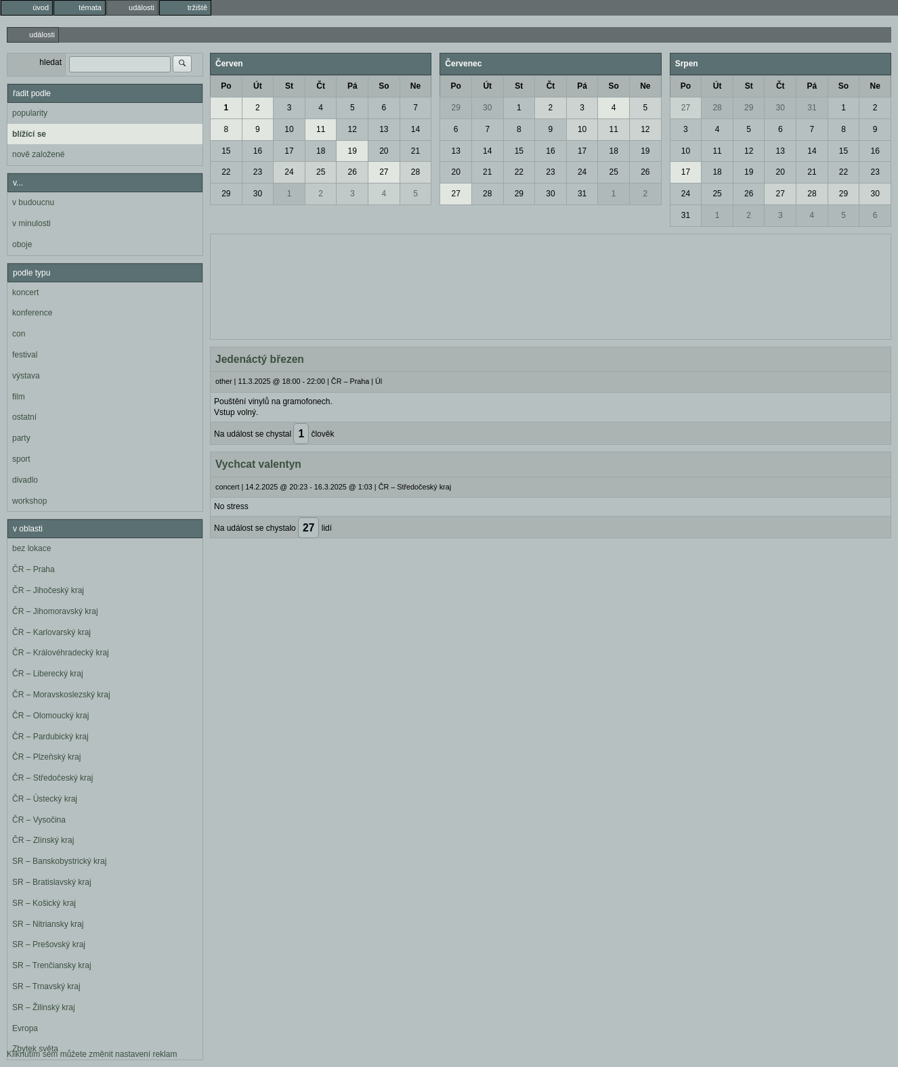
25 (320, 172)
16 (257, 151)
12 (352, 129)
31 (582, 193)
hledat (50, 62)
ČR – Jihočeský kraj (48, 590)
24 (288, 172)
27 (383, 172)
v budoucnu (33, 202)
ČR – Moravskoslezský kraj (61, 694)
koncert (25, 292)
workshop (29, 501)
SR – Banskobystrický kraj (59, 861)
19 (352, 151)
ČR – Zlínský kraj (43, 840)
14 (415, 129)
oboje (22, 244)
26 (352, 172)
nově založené (38, 154)
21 (415, 151)
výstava (26, 375)
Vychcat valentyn (258, 464)
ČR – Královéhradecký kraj (60, 652)
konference (32, 313)
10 (288, 129)
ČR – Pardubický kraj (50, 736)
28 (415, 172)
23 (257, 172)
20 (383, 151)
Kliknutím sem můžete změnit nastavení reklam (92, 1054)
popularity (29, 113)
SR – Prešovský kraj (48, 944)
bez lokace (31, 548)
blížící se (29, 134)
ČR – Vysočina (39, 820)
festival (24, 355)
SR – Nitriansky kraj (47, 924)
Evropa (25, 1028)
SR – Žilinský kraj (43, 1007)
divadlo (25, 480)
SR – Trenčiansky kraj (51, 965)
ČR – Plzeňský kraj (46, 757)
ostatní (24, 417)
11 (320, 129)
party (21, 438)
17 (288, 151)
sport (21, 459)
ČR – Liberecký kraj (47, 673)
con (18, 334)
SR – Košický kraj (44, 903)
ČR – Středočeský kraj (52, 778)
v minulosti (31, 223)
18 (320, 151)
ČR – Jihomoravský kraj (55, 611)
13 (383, 129)
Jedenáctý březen (259, 359)
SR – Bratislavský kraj (51, 882)
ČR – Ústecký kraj (44, 799)
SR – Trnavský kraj (46, 986)
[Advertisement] (551, 285)
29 (225, 193)
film (18, 396)
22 (225, 172)
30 (257, 193)
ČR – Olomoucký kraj (50, 715)
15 (225, 151)
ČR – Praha (33, 569)
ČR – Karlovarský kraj (51, 632)
